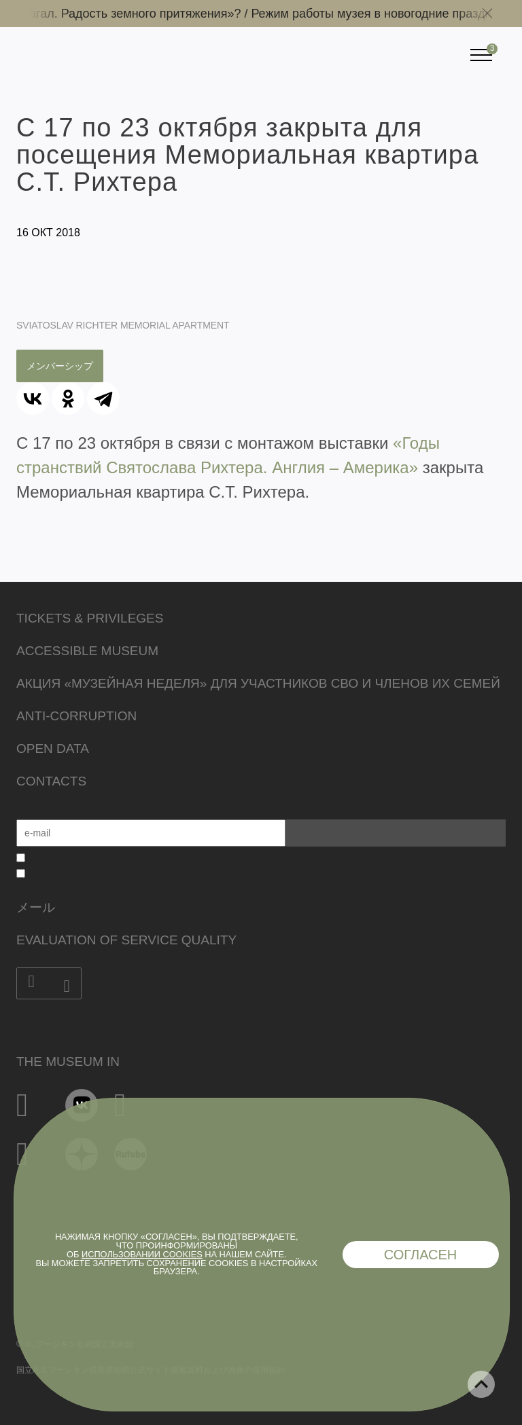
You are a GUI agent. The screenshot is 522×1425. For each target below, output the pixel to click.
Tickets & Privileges (89, 618)
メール (35, 907)
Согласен (420, 1254)
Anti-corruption (76, 716)
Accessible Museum (87, 651)
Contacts (51, 781)
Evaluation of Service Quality (126, 940)
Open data (52, 748)
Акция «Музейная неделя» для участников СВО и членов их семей (258, 683)
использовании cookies (142, 1254)
